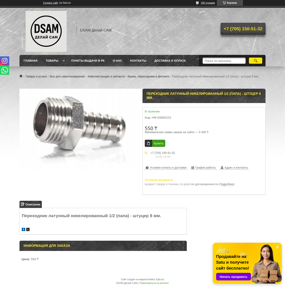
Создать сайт (50, 2)
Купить (158, 143)
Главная (31, 60)
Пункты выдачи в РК (88, 60)
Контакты (138, 60)
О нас (117, 60)
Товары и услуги (36, 76)
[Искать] (255, 61)
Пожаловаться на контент (154, 283)
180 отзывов (208, 2)
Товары (52, 60)
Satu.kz (160, 279)
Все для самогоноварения (67, 76)
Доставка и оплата (170, 60)
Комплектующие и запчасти (106, 76)
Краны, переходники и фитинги (148, 76)
